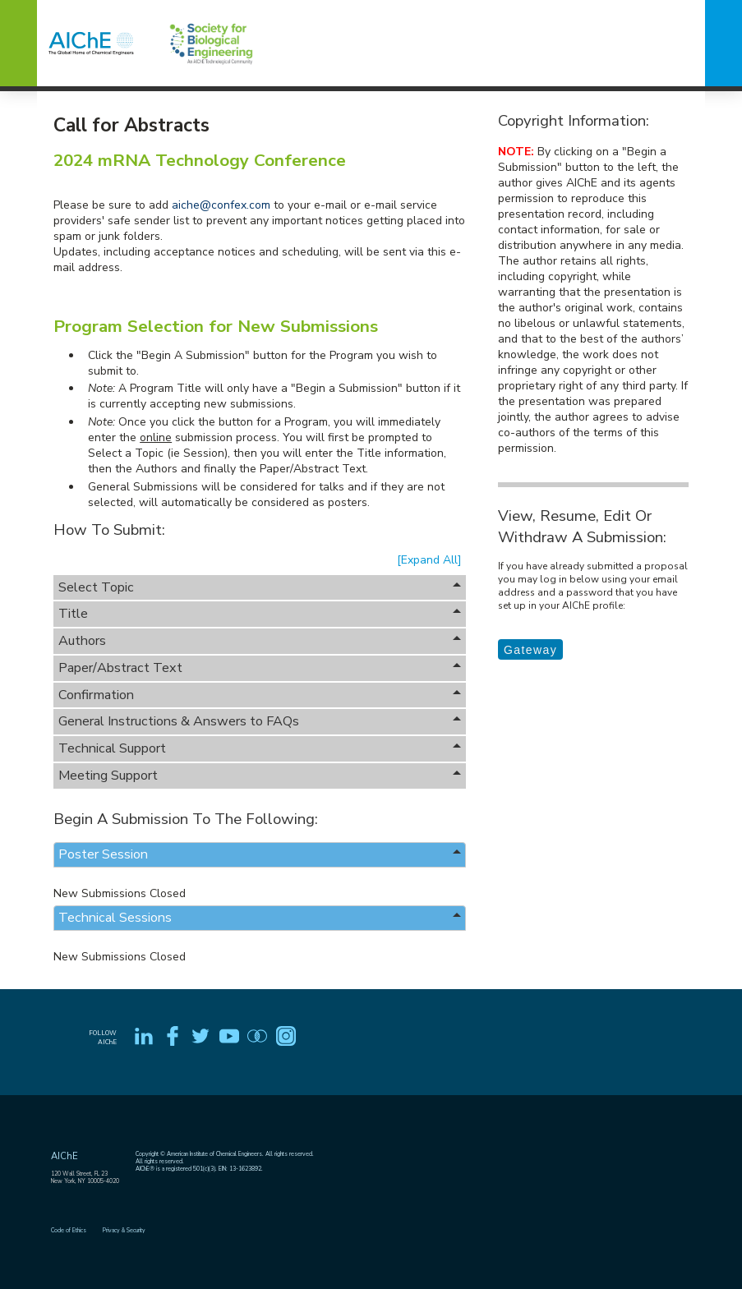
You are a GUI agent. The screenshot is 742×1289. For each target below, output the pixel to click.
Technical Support (259, 748)
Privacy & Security (124, 1230)
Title (259, 614)
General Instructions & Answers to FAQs (259, 721)
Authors (259, 641)
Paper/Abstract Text (259, 668)
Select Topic (259, 587)
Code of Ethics (68, 1230)
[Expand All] (429, 560)
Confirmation (259, 695)
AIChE (64, 1156)
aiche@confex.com (221, 205)
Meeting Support (259, 775)
